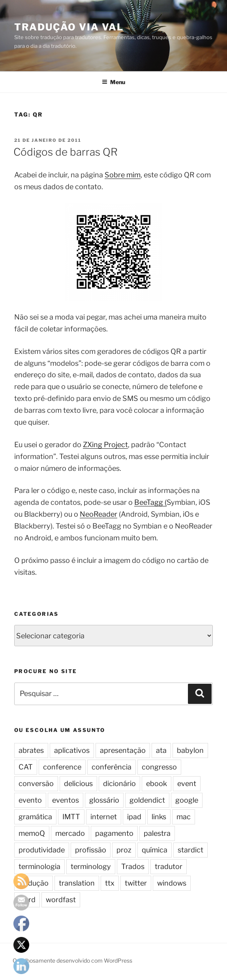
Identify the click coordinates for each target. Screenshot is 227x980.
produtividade (42, 850)
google (186, 800)
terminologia (39, 866)
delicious (78, 783)
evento (30, 800)
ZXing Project (105, 444)
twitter (136, 883)
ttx (109, 883)
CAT (26, 767)
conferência (111, 767)
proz (123, 850)
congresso (159, 767)
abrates (31, 750)
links (159, 817)
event (186, 783)
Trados (132, 866)
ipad (134, 817)
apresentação (123, 750)
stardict (190, 850)
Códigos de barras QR (65, 152)
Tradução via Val (69, 27)
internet (103, 817)
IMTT (71, 817)
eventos (65, 800)
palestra (157, 833)
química (154, 850)
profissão (90, 850)
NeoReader (98, 514)
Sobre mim (123, 175)
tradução (34, 883)
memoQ (32, 833)
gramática (35, 817)
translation (77, 883)
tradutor (168, 866)
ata (161, 750)
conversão (36, 783)
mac (183, 817)
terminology (91, 866)
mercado (70, 833)
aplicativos (72, 750)
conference (62, 767)
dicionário (119, 783)
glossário (104, 800)
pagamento (114, 833)
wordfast (61, 899)
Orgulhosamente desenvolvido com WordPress (72, 960)
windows (171, 883)
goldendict (147, 800)
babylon (190, 750)
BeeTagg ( (150, 502)
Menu (113, 82)
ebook (156, 783)
